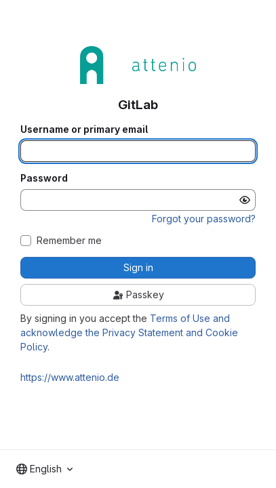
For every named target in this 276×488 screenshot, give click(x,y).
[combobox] (44, 469)
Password (44, 178)
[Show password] (245, 200)
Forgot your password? (204, 218)
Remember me (69, 240)
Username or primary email (84, 129)
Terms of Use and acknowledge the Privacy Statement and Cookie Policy (129, 332)
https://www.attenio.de (69, 377)
